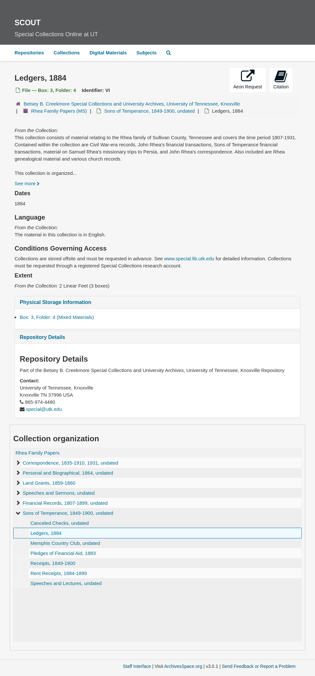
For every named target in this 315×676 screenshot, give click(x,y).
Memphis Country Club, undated (65, 543)
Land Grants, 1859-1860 (49, 483)
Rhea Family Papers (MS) (59, 111)
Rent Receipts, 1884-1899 (58, 573)
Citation (280, 79)
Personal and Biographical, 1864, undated (68, 473)
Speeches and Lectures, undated (66, 583)
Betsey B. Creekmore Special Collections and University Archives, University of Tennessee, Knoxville (132, 104)
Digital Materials (108, 52)
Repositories (29, 52)
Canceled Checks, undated (59, 523)
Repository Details (42, 337)
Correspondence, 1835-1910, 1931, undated (70, 463)
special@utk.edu (44, 409)
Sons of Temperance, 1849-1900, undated (149, 111)
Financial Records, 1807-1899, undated (65, 503)
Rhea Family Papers (38, 453)
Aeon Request (247, 79)
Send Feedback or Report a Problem (259, 666)
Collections (67, 52)
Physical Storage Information (55, 302)
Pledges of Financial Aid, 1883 (63, 553)
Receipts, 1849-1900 (52, 563)
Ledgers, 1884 (45, 533)
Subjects (146, 52)
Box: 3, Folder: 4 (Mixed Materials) (57, 317)
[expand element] (18, 463)
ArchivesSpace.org (183, 666)
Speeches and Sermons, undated (59, 493)
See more (27, 183)
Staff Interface (137, 666)
